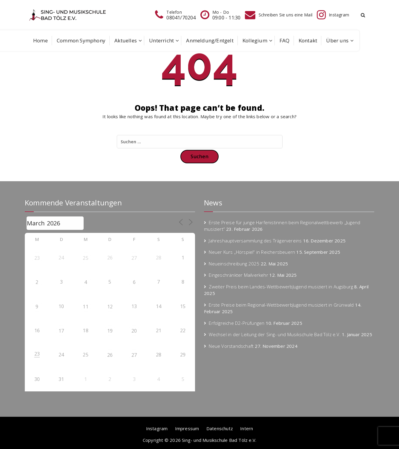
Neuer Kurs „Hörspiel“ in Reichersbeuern (252, 252)
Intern (246, 428)
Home (40, 40)
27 (134, 258)
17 (61, 330)
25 (85, 258)
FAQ (285, 40)
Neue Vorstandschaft (231, 346)
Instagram (157, 428)
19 (110, 330)
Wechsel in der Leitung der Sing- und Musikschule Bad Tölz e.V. (274, 334)
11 (85, 306)
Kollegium (255, 40)
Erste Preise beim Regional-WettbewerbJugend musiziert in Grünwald (281, 305)
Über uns (337, 40)
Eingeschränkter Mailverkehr (238, 275)
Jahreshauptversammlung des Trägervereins (255, 241)
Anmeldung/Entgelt (209, 40)
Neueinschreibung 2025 (234, 264)
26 (110, 355)
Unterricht (161, 40)
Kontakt (308, 40)
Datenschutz (219, 428)
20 (134, 330)
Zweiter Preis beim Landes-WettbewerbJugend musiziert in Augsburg (281, 287)
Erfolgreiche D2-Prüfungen (236, 323)
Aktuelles (125, 40)
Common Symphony (81, 40)
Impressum (187, 428)
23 (37, 258)
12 (110, 306)
